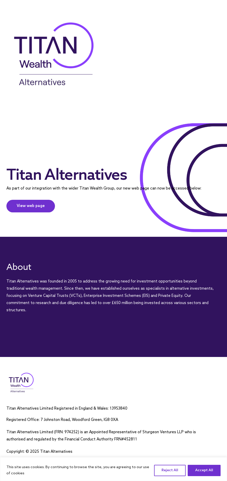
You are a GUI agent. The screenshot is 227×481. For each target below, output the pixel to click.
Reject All (170, 470)
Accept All (204, 470)
